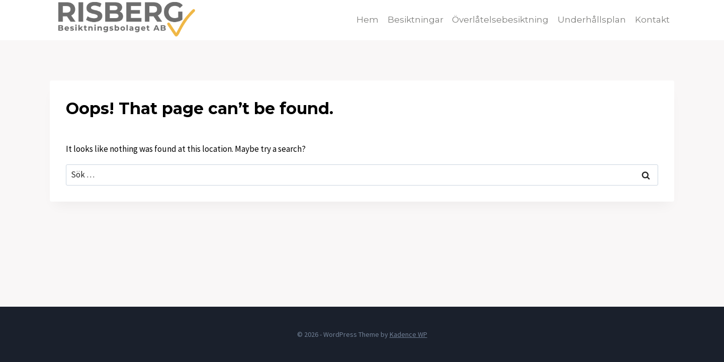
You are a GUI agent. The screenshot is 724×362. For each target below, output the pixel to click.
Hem (367, 20)
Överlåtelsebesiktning (500, 20)
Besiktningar (415, 20)
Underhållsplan (592, 20)
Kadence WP (408, 334)
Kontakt (652, 20)
